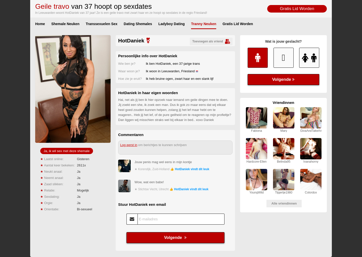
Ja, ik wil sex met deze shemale (67, 151)
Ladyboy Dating (171, 24)
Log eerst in (128, 145)
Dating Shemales (138, 24)
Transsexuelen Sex (101, 24)
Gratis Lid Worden (297, 8)
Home (40, 24)
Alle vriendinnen (284, 203)
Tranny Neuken (203, 24)
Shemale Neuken (65, 24)
